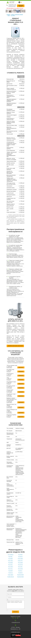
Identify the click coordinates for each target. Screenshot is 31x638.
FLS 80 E (11, 570)
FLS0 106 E (10, 574)
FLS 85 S (20, 572)
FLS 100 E (20, 562)
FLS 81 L (20, 570)
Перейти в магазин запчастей (15, 345)
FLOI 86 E (10, 562)
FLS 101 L (10, 564)
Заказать (21, 366)
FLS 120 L (20, 566)
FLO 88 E (10, 558)
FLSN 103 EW (20, 574)
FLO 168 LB (10, 554)
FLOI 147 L (20, 560)
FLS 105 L (13, 15)
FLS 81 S (11, 572)
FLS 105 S (10, 566)
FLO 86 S (20, 556)
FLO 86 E (20, 554)
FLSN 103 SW (20, 576)
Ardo (9, 15)
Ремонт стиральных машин (17, 14)
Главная (8, 14)
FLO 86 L (11, 556)
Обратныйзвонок (20, 6)
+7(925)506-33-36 (12, 4)
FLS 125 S (20, 568)
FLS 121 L (10, 568)
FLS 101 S (20, 564)
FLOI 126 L (10, 560)
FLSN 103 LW (11, 576)
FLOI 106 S (20, 558)
